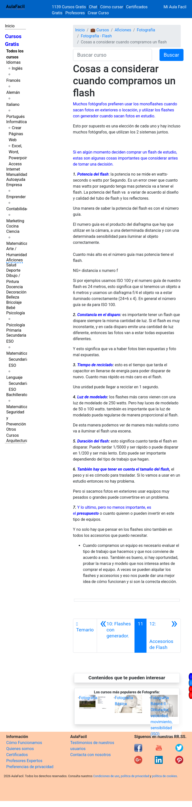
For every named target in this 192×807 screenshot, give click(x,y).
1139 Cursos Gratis (69, 7)
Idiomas (13, 62)
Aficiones (14, 260)
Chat (93, 7)
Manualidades (18, 174)
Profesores (75, 13)
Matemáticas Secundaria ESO (18, 359)
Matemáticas (18, 243)
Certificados (17, 754)
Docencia (14, 286)
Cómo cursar (111, 7)
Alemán (13, 92)
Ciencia (13, 231)
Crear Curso (98, 13)
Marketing (15, 220)
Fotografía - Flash (96, 36)
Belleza (12, 297)
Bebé (10, 307)
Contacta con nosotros (90, 754)
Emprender (16, 196)
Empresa (14, 184)
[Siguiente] (163, 636)
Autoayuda (15, 179)
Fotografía (146, 30)
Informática (16, 121)
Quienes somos (20, 748)
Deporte (13, 270)
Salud (11, 265)
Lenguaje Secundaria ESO (17, 383)
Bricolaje (14, 302)
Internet (13, 169)
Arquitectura (17, 440)
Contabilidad (17, 208)
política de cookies (164, 776)
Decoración (16, 292)
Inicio (9, 26)
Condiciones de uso (106, 776)
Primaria (13, 330)
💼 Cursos (99, 30)
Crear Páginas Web (16, 133)
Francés (13, 80)
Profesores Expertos (24, 760)
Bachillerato (16, 394)
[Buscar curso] (112, 55)
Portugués (15, 116)
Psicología (15, 313)
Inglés (17, 68)
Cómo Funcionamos (24, 742)
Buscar (171, 55)
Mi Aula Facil (175, 7)
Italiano (13, 104)
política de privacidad (135, 776)
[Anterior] (116, 636)
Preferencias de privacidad (30, 766)
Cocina (12, 226)
